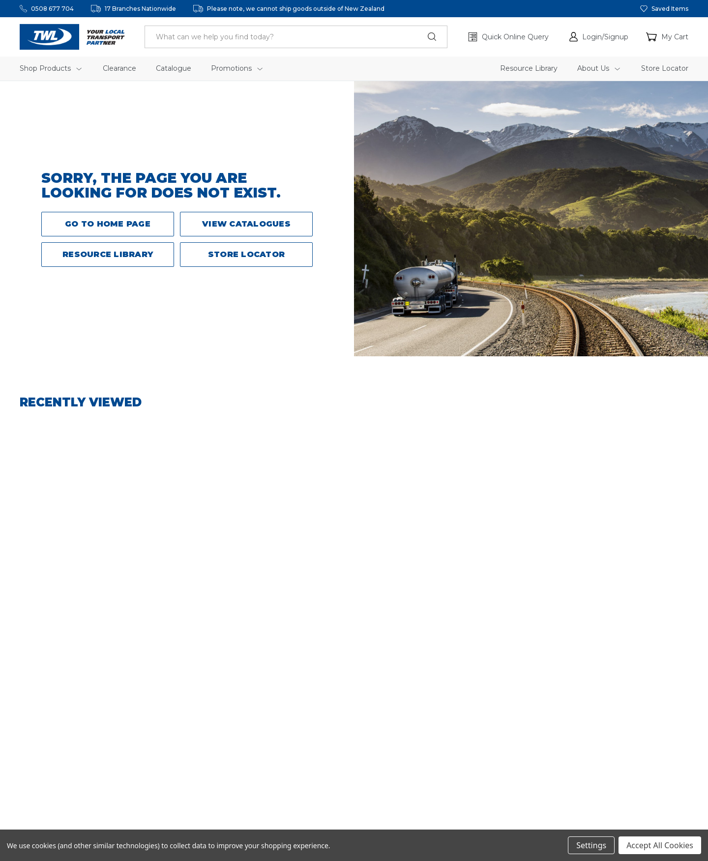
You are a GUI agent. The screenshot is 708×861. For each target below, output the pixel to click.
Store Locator (664, 68)
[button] (598, 37)
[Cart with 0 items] (667, 37)
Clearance (119, 68)
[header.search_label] (296, 37)
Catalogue (173, 68)
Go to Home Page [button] (107, 224)
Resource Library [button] (107, 254)
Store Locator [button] (246, 254)
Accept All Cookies (659, 845)
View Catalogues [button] (246, 224)
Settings (591, 845)
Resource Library (529, 68)
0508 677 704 (52, 8)
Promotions (237, 68)
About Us (598, 68)
